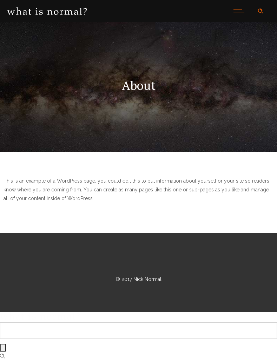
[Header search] (260, 11)
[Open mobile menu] (240, 11)
